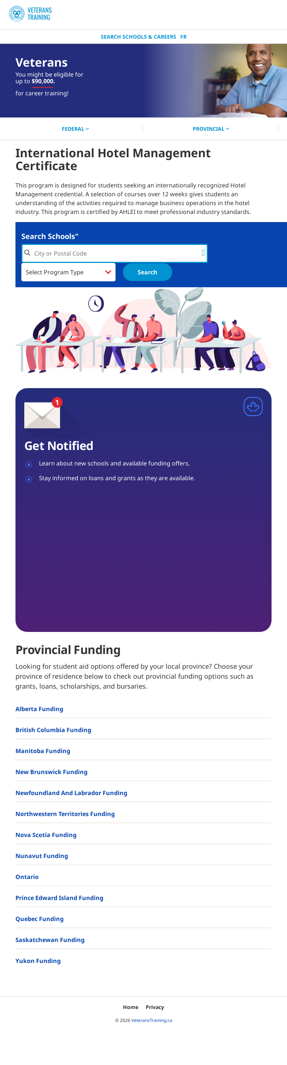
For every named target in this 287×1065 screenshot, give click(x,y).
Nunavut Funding (41, 856)
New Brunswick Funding (51, 772)
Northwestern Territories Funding (65, 814)
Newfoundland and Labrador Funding (71, 793)
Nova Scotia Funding (46, 835)
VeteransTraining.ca (151, 1020)
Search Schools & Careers (138, 36)
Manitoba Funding (42, 751)
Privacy (155, 1007)
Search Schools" (49, 236)
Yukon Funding (38, 961)
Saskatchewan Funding (50, 940)
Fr (183, 36)
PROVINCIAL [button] (211, 128)
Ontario (27, 877)
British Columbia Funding (53, 730)
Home (130, 1007)
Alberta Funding (39, 709)
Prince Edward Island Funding (59, 898)
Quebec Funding (39, 919)
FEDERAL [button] (75, 128)
